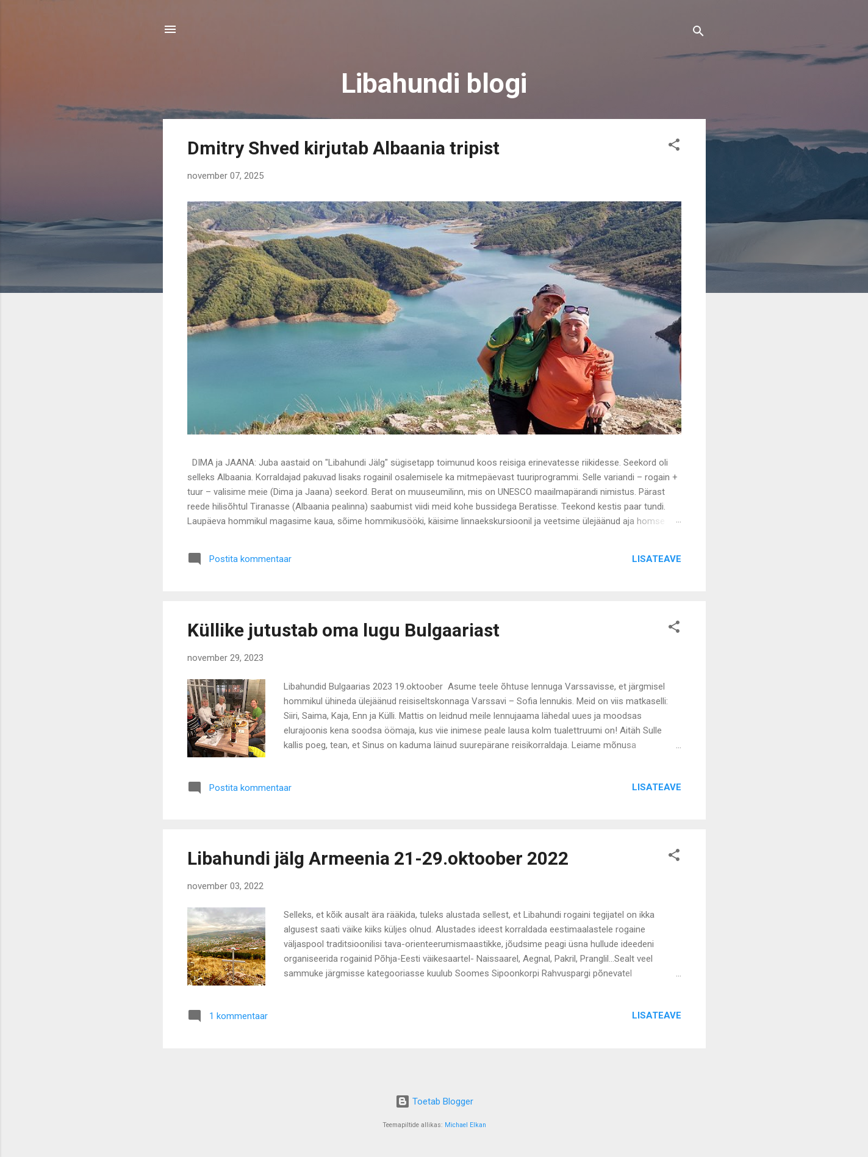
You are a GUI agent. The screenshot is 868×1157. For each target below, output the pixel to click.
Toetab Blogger (434, 1101)
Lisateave (656, 558)
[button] (674, 146)
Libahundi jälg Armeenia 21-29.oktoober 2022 (378, 858)
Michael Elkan (465, 1125)
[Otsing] (698, 33)
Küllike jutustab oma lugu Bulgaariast (343, 630)
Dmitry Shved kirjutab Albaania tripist (343, 148)
